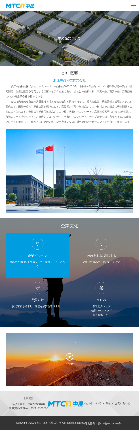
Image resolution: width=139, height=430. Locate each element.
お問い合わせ (122, 403)
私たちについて (92, 403)
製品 (108, 403)
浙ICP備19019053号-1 (110, 423)
